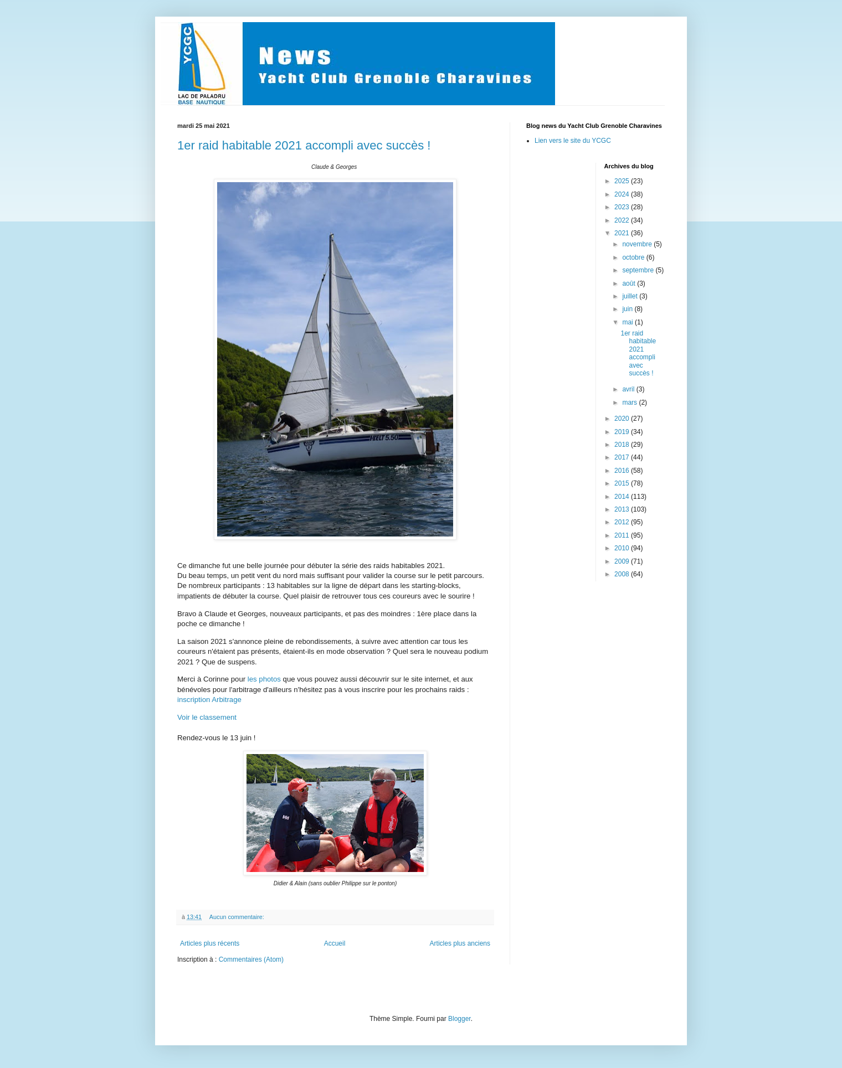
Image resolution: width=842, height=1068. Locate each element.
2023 (622, 207)
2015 (622, 483)
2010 (622, 548)
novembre (638, 244)
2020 (622, 418)
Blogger (459, 1019)
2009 (622, 561)
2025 (622, 181)
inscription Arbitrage (209, 699)
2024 (622, 194)
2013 (622, 509)
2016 (622, 470)
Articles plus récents (209, 943)
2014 (622, 497)
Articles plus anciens (460, 943)
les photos (264, 679)
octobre (634, 257)
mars (630, 402)
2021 (622, 233)
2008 (622, 574)
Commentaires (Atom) (251, 959)
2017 (622, 457)
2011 (622, 535)
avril (629, 389)
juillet (630, 296)
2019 (622, 432)
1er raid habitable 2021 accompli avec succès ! (303, 145)
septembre (638, 270)
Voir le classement (208, 717)
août (629, 283)
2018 (622, 444)
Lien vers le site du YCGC (573, 141)
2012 (622, 522)
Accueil (335, 943)
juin (628, 309)
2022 (622, 220)
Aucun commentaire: (237, 917)
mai (628, 322)
